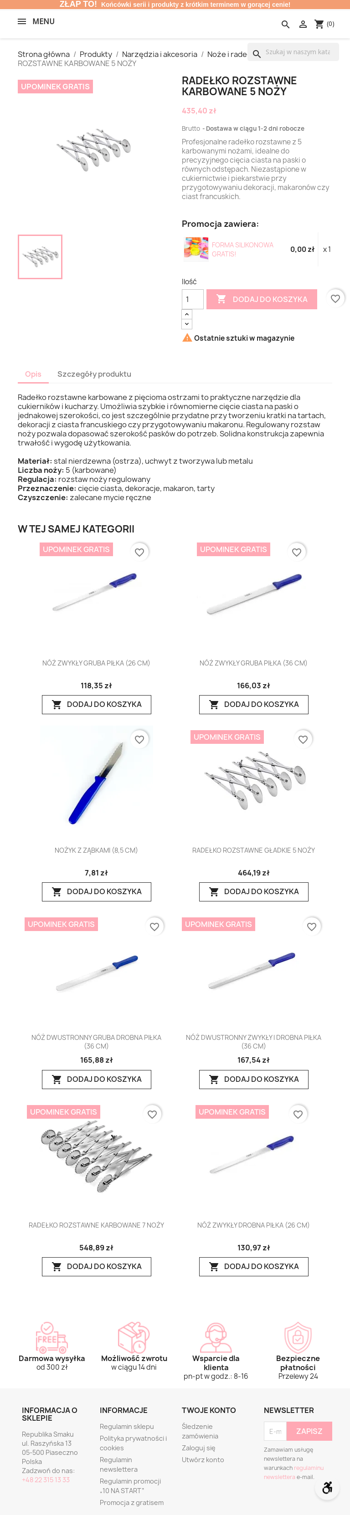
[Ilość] (193, 299)
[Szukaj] (293, 52)
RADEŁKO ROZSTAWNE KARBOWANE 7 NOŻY (96, 1225)
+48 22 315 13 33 (46, 1479)
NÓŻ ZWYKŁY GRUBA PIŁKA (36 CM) (254, 663)
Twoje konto (209, 1410)
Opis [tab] (33, 374)
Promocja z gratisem (132, 1502)
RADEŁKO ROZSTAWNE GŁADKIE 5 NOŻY (253, 850)
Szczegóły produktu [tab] (94, 374)
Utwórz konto (203, 1459)
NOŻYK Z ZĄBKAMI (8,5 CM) (96, 850)
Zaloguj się (199, 1447)
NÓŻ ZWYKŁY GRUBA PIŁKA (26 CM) (96, 663)
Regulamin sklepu (127, 1426)
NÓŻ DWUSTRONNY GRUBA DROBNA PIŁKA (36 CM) (96, 1042)
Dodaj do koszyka (262, 299)
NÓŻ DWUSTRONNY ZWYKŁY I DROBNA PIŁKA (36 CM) (253, 1042)
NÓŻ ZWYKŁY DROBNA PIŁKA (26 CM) (253, 1225)
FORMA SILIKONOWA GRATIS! (242, 249)
